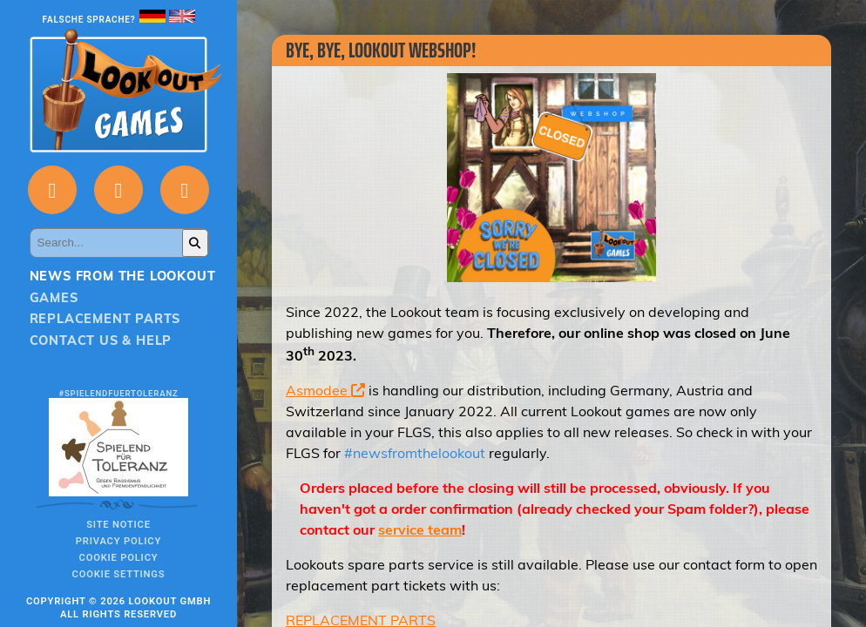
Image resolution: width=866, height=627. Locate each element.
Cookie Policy (119, 557)
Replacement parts (105, 319)
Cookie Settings (119, 574)
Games (54, 298)
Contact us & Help (101, 340)
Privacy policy (118, 541)
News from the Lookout (123, 276)
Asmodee (325, 390)
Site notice (118, 524)
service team (420, 529)
